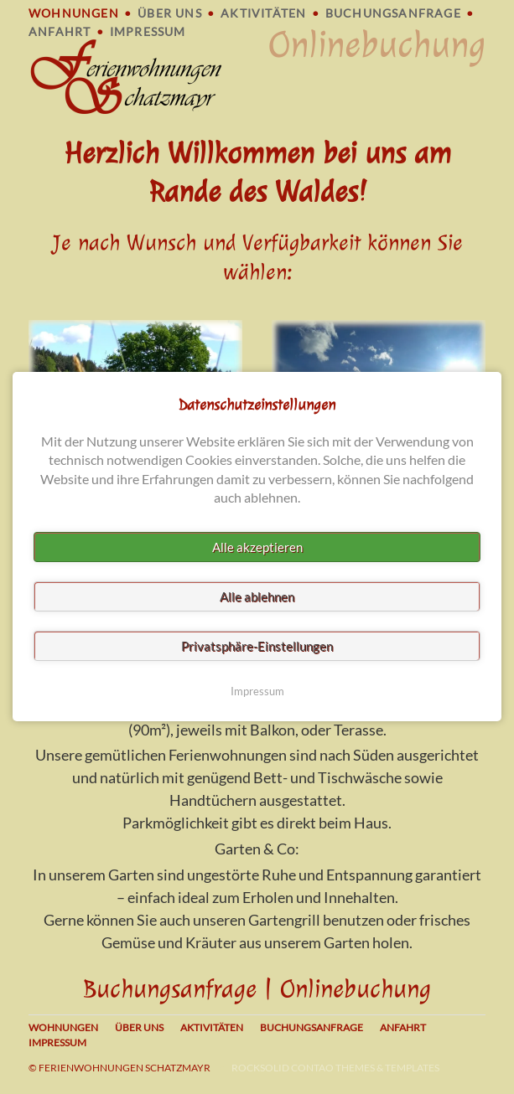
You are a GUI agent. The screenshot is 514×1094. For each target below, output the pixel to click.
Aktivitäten (263, 13)
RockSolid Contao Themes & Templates (335, 1067)
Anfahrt (60, 31)
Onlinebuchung (376, 45)
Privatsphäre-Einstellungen (257, 646)
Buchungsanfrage (393, 13)
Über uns (170, 13)
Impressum (148, 31)
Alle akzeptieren (257, 547)
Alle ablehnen (257, 597)
